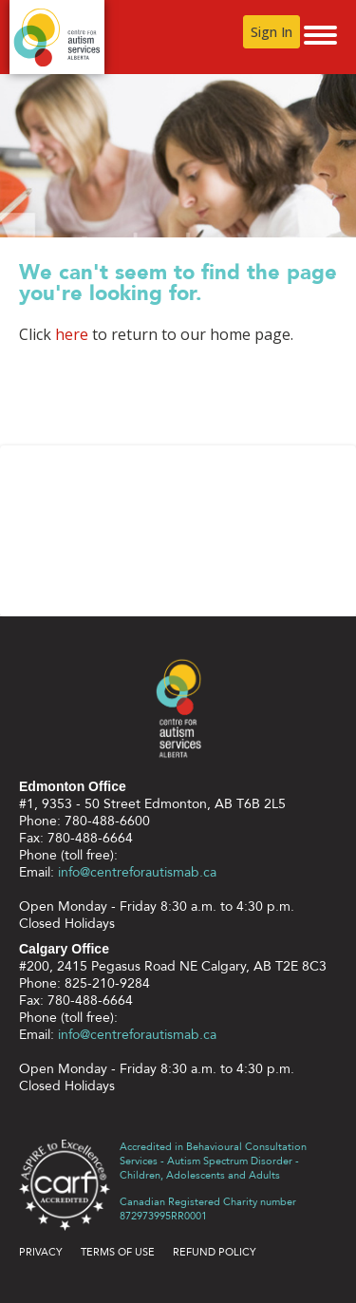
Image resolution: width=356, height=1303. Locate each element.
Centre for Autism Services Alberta (56, 37)
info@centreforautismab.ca (137, 872)
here (71, 334)
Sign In (271, 32)
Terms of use (118, 1252)
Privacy (41, 1252)
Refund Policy (214, 1252)
